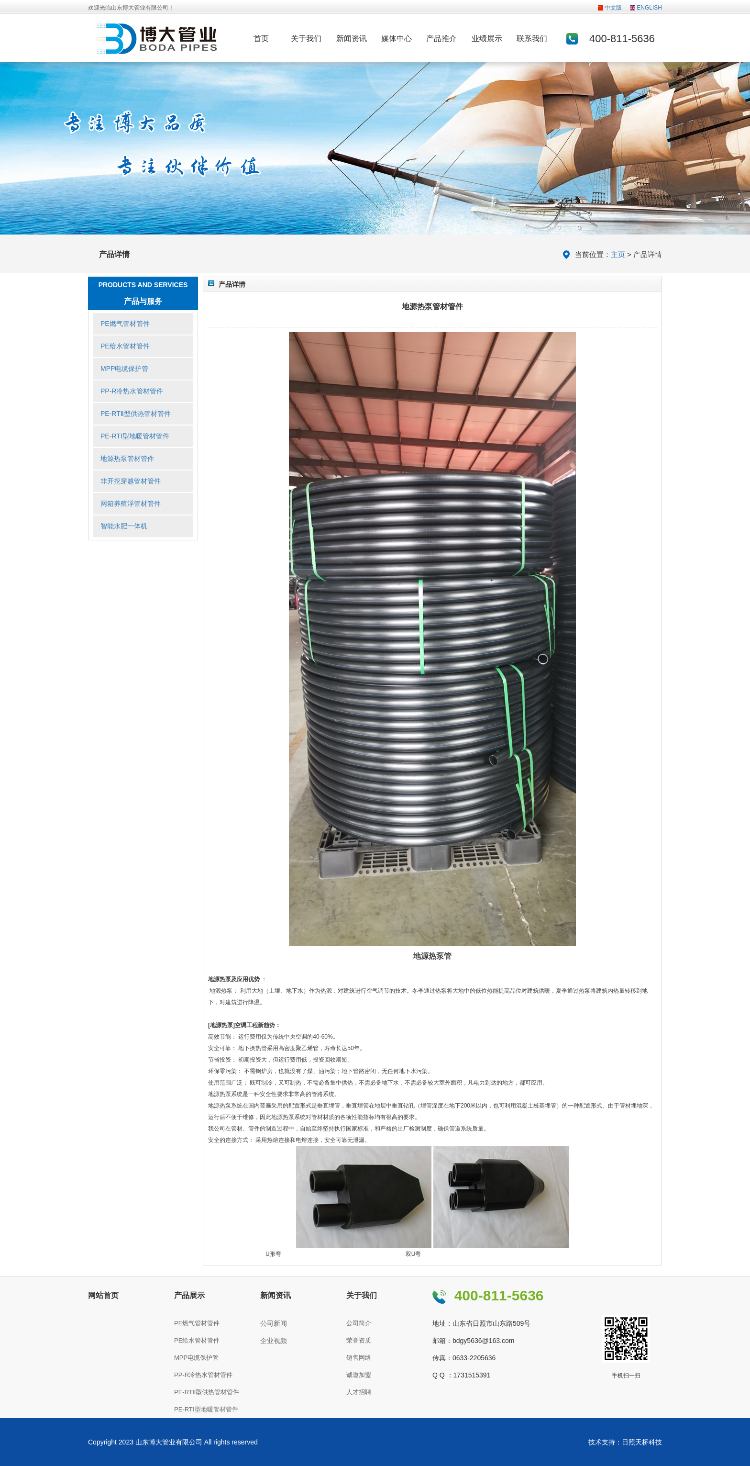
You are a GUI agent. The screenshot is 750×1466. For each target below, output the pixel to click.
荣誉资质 (358, 1340)
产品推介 (441, 38)
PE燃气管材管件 (125, 323)
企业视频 (273, 1340)
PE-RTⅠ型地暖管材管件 (134, 436)
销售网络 (358, 1357)
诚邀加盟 (358, 1374)
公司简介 (358, 1323)
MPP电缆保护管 (124, 368)
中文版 (613, 7)
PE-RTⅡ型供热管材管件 (135, 413)
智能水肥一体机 (123, 526)
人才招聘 (358, 1392)
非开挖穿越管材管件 (130, 481)
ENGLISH (649, 7)
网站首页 (103, 1295)
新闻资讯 (351, 38)
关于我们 (306, 38)
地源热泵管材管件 (127, 458)
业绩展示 (487, 38)
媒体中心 (396, 38)
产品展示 (189, 1295)
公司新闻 (273, 1323)
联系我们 (532, 38)
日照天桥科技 (642, 1442)
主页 (618, 254)
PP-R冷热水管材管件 (131, 391)
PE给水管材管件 (125, 346)
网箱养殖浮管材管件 (130, 503)
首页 (261, 38)
